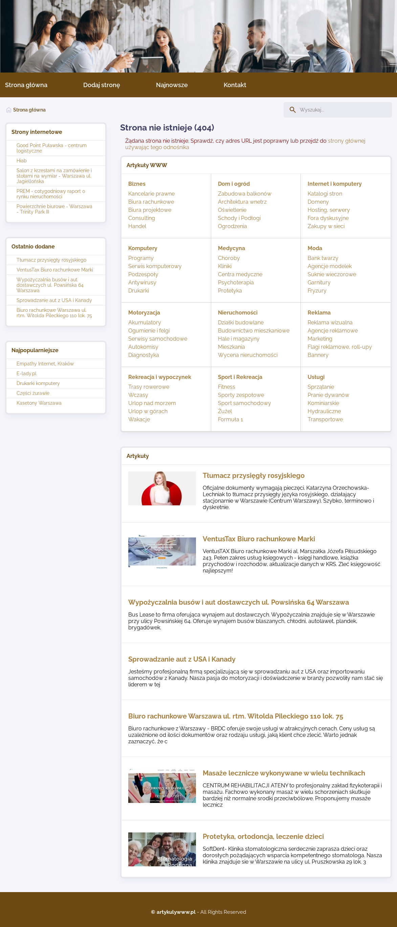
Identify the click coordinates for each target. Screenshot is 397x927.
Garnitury (319, 282)
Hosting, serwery (329, 210)
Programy (141, 258)
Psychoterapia (236, 282)
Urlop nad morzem (152, 403)
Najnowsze (172, 84)
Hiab (22, 160)
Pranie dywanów (328, 395)
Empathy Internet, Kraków (45, 363)
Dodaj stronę (101, 84)
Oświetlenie (232, 210)
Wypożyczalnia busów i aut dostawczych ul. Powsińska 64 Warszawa (50, 285)
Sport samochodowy (244, 403)
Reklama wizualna (330, 322)
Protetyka (230, 290)
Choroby (229, 258)
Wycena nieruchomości (248, 355)
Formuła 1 (230, 419)
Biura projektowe (149, 210)
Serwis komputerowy (155, 266)
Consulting (141, 218)
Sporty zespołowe (241, 395)
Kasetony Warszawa (39, 403)
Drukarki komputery (38, 383)
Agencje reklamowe (333, 330)
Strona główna (26, 84)
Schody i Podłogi (239, 218)
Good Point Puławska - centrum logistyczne (52, 148)
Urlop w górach (148, 411)
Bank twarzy (323, 258)
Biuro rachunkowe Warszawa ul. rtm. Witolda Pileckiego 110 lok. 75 (54, 312)
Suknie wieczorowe (332, 274)
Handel (137, 226)
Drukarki (138, 290)
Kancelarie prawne (151, 193)
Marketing (320, 339)
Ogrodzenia (232, 226)
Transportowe (325, 419)
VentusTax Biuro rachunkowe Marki (55, 270)
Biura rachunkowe (151, 202)
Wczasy (138, 395)
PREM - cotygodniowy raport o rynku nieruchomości (51, 193)
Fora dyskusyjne (328, 218)
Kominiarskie (323, 403)
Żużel (225, 411)
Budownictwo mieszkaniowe (253, 330)
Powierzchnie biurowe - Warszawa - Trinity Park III (54, 209)
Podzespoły (143, 274)
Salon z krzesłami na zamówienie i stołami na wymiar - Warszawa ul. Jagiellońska (54, 176)
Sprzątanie (321, 387)
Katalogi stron (325, 193)
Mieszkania (231, 347)
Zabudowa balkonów (244, 193)
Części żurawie (33, 393)
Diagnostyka (143, 355)
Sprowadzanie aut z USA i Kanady (54, 300)
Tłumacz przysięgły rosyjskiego (51, 260)
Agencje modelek (330, 266)
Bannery (318, 355)
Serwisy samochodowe (157, 339)
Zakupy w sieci (326, 226)
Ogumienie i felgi (149, 330)
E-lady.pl (27, 373)
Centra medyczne (240, 274)
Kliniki (224, 266)
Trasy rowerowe (148, 387)
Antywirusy (142, 282)
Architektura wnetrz (242, 202)
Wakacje (139, 419)
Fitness (226, 387)
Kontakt (235, 84)
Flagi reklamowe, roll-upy (340, 347)
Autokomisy (143, 347)
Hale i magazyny (239, 339)
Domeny (318, 202)
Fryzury (317, 290)
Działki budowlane (241, 322)
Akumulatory (144, 322)
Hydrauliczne (324, 411)
